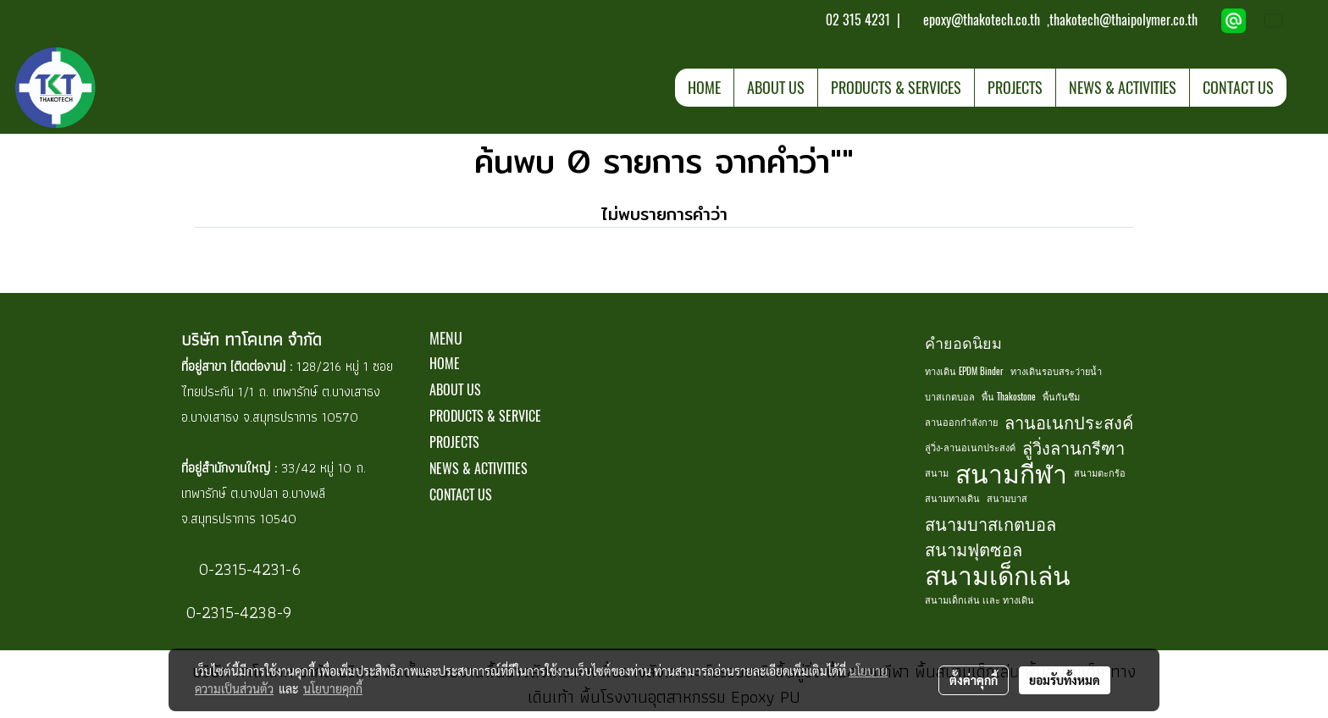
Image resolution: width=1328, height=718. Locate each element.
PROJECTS (1015, 87)
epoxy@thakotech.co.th (983, 20)
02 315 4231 (856, 20)
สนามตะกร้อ (1100, 473)
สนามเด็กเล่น (998, 575)
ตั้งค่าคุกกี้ (973, 680)
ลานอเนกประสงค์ (1068, 422)
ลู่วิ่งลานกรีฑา (1073, 447)
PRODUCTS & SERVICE (485, 416)
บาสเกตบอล (950, 396)
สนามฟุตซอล (973, 549)
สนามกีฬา (1011, 473)
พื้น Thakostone (1009, 396)
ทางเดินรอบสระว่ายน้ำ (1056, 371)
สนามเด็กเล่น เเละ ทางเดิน (979, 600)
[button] (1302, 87)
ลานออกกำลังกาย (961, 422)
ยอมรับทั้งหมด (1064, 680)
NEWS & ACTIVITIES (1122, 87)
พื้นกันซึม (1061, 396)
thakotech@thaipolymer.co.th (1123, 20)
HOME (704, 87)
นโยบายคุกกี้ (332, 688)
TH (1284, 20)
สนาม (937, 473)
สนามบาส (1007, 498)
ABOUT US (776, 87)
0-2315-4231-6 (247, 569)
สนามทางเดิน (952, 498)
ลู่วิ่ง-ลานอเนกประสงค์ (970, 447)
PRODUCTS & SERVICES (896, 87)
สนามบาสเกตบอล (990, 523)
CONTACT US (1238, 87)
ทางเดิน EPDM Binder (964, 371)
